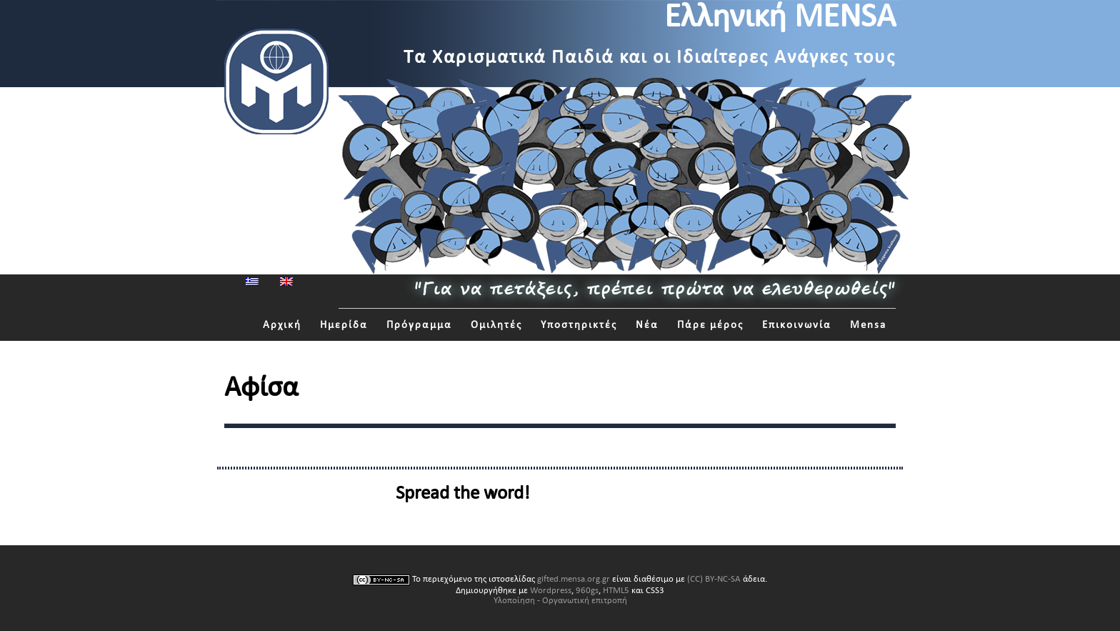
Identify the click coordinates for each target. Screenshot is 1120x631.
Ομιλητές (496, 324)
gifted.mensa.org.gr (573, 579)
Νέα (647, 324)
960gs (587, 590)
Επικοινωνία (796, 324)
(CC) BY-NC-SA (714, 579)
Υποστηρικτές (579, 324)
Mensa (868, 324)
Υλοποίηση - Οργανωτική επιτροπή (560, 600)
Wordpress (550, 590)
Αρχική (282, 324)
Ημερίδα (344, 324)
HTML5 (616, 590)
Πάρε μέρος (710, 324)
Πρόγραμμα (419, 324)
